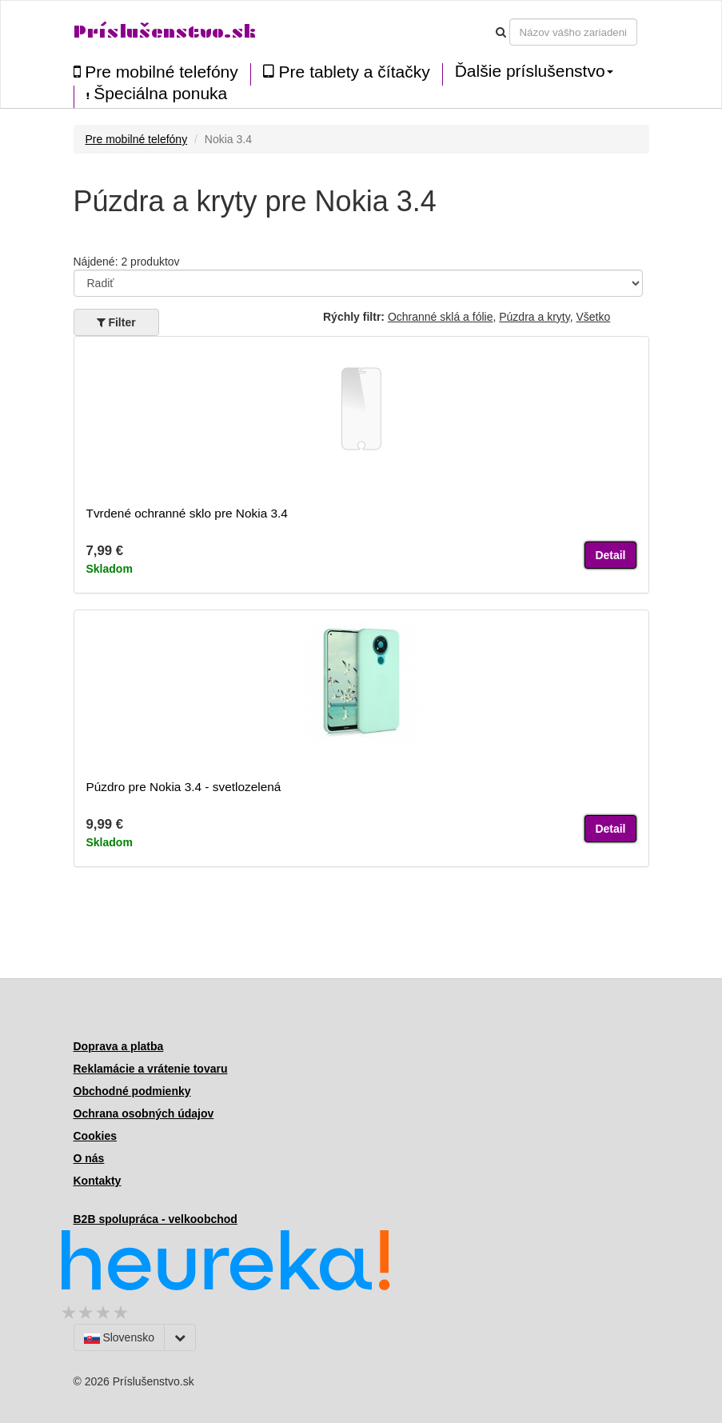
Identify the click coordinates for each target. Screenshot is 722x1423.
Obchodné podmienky (132, 1091)
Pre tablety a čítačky (346, 71)
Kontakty (98, 1180)
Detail (610, 555)
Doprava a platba (119, 1046)
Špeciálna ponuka (157, 94)
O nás (89, 1158)
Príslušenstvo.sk (165, 31)
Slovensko (119, 1337)
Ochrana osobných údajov (144, 1113)
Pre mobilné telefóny (156, 71)
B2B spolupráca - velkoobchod (155, 1219)
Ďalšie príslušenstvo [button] (534, 71)
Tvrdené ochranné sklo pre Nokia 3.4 (187, 513)
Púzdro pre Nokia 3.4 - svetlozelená (183, 786)
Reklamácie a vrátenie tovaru (151, 1068)
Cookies (95, 1135)
